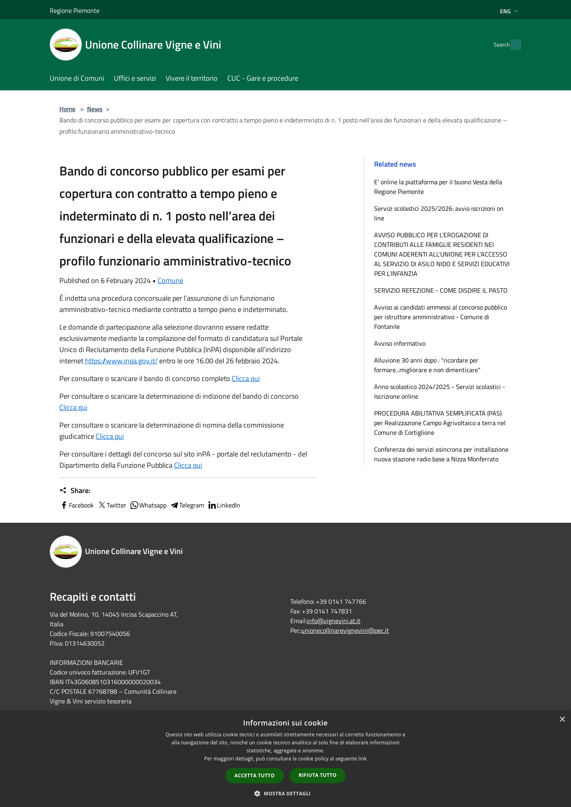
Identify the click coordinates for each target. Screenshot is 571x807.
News (95, 109)
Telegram (187, 505)
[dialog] (285, 759)
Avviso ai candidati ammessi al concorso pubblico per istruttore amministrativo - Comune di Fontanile (440, 316)
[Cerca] (511, 44)
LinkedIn (223, 505)
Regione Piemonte (74, 10)
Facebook (76, 505)
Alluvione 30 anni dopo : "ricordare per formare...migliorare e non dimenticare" (427, 365)
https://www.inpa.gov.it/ (121, 360)
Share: (74, 490)
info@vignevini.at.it (333, 621)
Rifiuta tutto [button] (318, 775)
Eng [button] (510, 11)
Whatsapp (148, 505)
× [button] (562, 720)
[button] (285, 793)
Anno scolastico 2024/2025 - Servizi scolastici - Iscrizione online (439, 391)
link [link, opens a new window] (362, 758)
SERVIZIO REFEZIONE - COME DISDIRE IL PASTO (441, 290)
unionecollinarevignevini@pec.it (345, 630)
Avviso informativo (399, 343)
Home (67, 109)
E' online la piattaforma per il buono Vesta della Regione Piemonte (438, 186)
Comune (170, 280)
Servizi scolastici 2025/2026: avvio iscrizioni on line (439, 213)
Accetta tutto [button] (255, 775)
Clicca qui (110, 436)
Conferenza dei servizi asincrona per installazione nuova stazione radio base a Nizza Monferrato (441, 454)
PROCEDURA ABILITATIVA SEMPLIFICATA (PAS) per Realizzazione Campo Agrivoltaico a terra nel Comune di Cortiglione (440, 422)
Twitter (111, 505)
